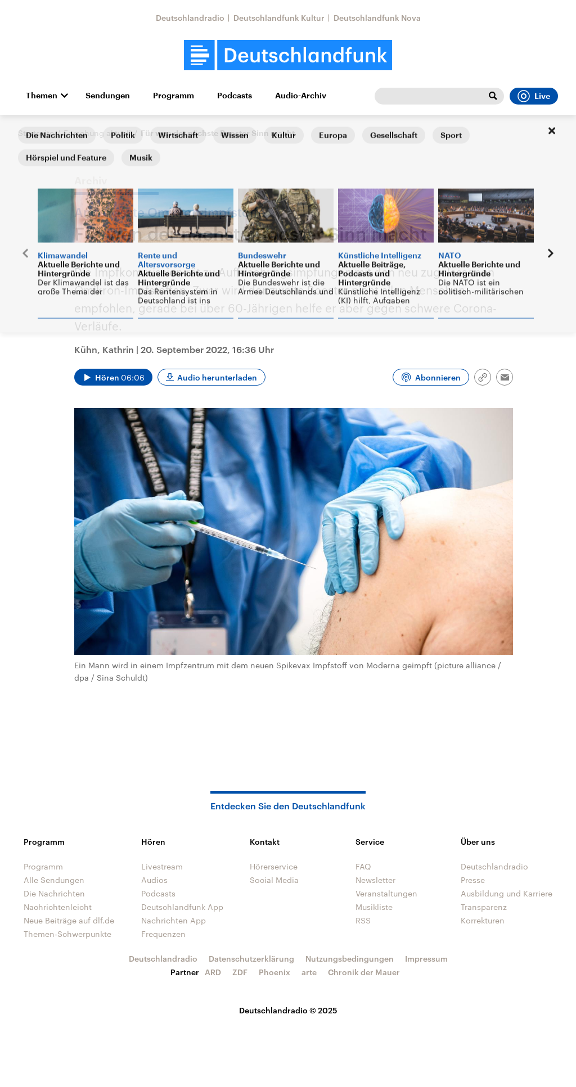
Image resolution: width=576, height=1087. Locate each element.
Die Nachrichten (54, 893)
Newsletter (375, 880)
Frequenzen (163, 934)
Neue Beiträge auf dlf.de (69, 920)
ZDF (240, 972)
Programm (173, 95)
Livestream (162, 866)
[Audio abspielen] (113, 377)
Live (534, 96)
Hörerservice (274, 866)
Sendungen (108, 95)
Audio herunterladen (217, 377)
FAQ (363, 866)
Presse (473, 880)
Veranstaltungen (386, 893)
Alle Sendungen (54, 880)
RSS (363, 920)
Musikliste (374, 907)
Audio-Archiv (300, 95)
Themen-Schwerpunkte (67, 934)
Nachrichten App (173, 920)
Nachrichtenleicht (58, 907)
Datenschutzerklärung (251, 958)
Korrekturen (483, 920)
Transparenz (484, 907)
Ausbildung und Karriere (506, 893)
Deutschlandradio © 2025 (288, 1010)
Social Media (274, 880)
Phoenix (274, 972)
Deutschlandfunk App (182, 907)
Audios (154, 880)
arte (309, 972)
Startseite (36, 133)
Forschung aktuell (97, 133)
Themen (41, 95)
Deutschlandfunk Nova (377, 17)
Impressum (426, 958)
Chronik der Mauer (364, 972)
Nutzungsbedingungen (349, 958)
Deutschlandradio (190, 17)
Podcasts (234, 95)
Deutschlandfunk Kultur (279, 17)
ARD (213, 972)
